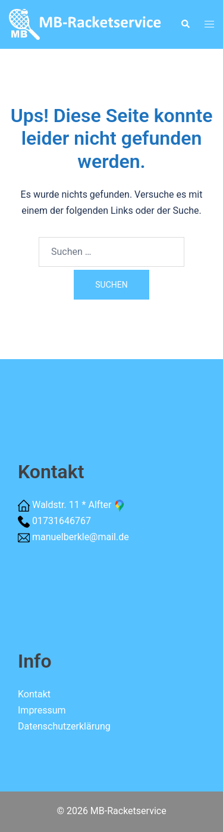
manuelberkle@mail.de (80, 537)
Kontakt (34, 694)
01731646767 (61, 520)
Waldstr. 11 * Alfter (79, 504)
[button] (185, 24)
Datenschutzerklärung (64, 726)
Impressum (42, 710)
